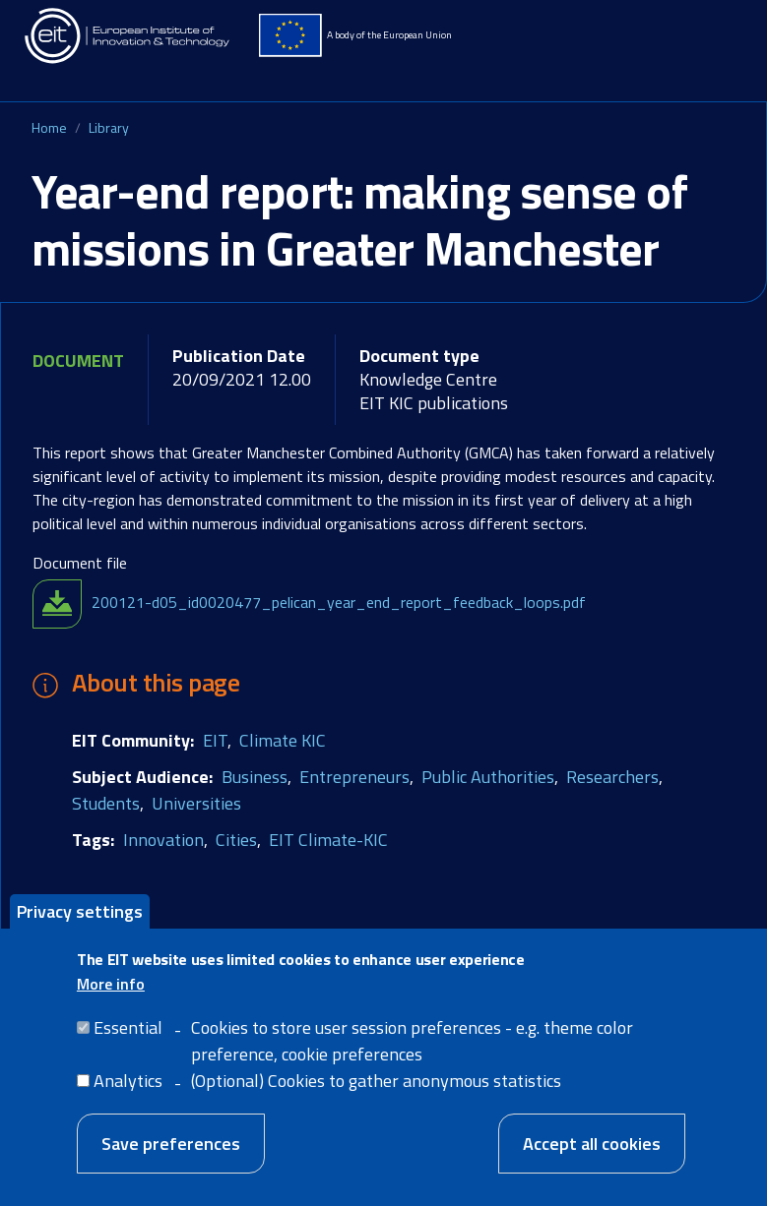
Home (49, 127)
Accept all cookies (592, 1158)
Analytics (128, 1095)
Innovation (163, 839)
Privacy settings (80, 925)
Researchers (612, 776)
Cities (236, 839)
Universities (196, 803)
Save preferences (170, 1158)
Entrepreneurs (354, 776)
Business (255, 776)
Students (106, 803)
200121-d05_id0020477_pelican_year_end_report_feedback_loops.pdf (339, 602)
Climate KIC (282, 740)
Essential (128, 1042)
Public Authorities (487, 776)
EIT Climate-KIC (328, 839)
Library (109, 127)
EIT (215, 740)
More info (111, 998)
